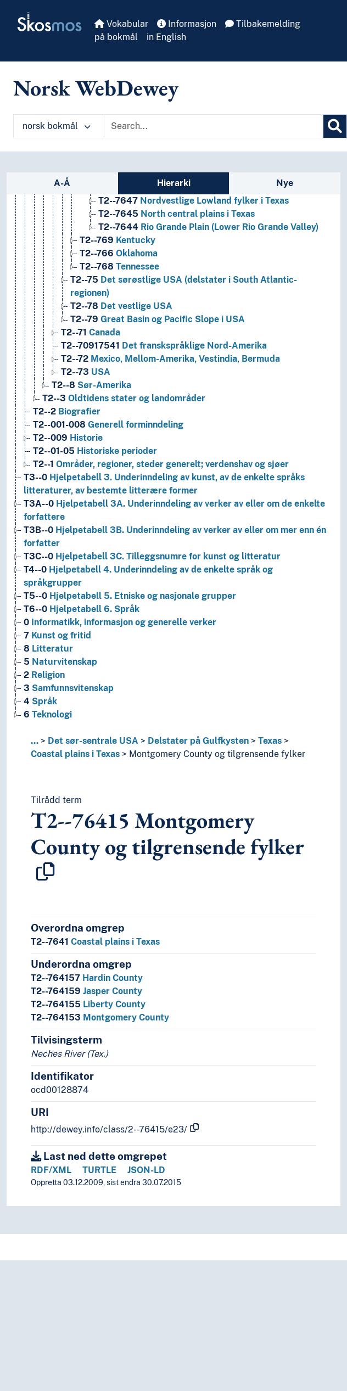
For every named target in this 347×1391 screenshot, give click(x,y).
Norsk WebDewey (95, 88)
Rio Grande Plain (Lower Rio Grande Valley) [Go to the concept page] (208, 227)
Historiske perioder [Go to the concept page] (95, 451)
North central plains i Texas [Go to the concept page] (176, 214)
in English (166, 37)
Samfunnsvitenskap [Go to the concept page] (69, 688)
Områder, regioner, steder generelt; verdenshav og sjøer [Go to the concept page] (161, 464)
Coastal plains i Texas (75, 754)
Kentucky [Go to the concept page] (117, 240)
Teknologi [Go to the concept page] (48, 714)
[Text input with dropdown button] (213, 126)
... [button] (34, 741)
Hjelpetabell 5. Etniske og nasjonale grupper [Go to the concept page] (130, 596)
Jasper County (86, 991)
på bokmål (116, 37)
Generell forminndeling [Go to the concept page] (108, 424)
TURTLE (99, 1170)
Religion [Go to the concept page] (44, 675)
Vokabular (121, 24)
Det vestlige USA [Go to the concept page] (121, 306)
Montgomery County (100, 1017)
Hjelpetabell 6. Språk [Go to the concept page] (81, 609)
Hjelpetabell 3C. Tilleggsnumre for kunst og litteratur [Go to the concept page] (152, 556)
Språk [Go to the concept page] (40, 701)
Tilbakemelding (262, 24)
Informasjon (186, 24)
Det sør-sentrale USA (93, 741)
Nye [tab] (284, 183)
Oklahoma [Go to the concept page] (119, 253)
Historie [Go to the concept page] (68, 438)
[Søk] (335, 126)
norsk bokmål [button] (57, 126)
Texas (270, 741)
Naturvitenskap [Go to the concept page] (60, 662)
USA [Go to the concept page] (85, 372)
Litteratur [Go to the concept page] (48, 648)
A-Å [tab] (62, 183)
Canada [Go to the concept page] (90, 332)
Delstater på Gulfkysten (198, 741)
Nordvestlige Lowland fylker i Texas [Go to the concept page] (193, 200)
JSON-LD (146, 1170)
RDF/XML (51, 1170)
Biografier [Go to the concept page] (66, 411)
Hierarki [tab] (174, 183)
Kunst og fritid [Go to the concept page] (57, 635)
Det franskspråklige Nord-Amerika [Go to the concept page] (164, 345)
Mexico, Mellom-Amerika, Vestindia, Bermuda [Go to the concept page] (170, 359)
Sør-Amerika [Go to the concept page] (91, 385)
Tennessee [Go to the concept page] (119, 266)
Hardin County (87, 978)
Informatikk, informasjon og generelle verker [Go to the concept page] (120, 622)
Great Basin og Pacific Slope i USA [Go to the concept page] (157, 319)
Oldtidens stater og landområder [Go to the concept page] (123, 398)
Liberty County (88, 1004)
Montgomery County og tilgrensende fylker (217, 754)
